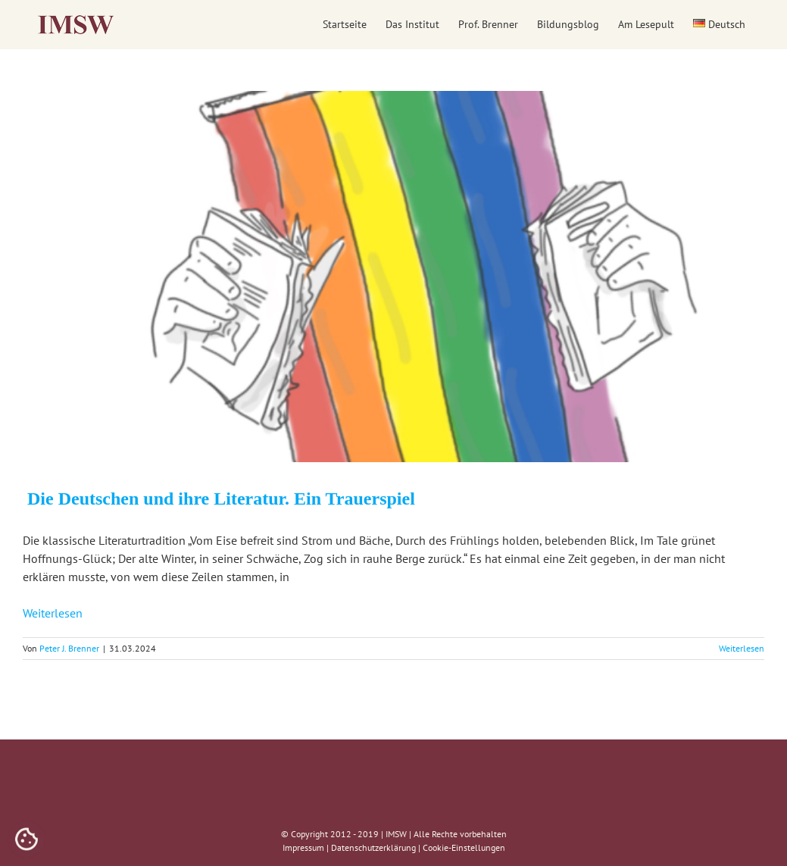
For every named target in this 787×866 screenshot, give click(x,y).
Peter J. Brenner (69, 648)
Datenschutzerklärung (373, 847)
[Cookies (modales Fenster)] (26, 840)
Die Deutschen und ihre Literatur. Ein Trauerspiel (219, 498)
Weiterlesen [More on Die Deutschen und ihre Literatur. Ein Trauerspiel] (741, 648)
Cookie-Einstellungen (464, 847)
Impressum (303, 847)
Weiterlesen (53, 613)
